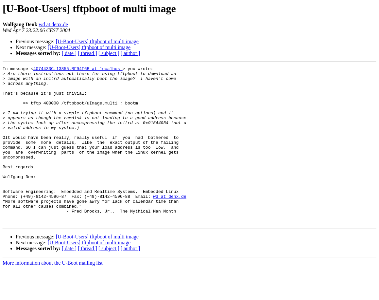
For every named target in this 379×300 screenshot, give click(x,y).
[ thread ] (87, 53)
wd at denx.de (53, 24)
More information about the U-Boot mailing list (53, 294)
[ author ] (130, 53)
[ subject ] (108, 53)
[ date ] (69, 53)
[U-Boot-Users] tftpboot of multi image (97, 41)
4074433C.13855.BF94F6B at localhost (78, 69)
